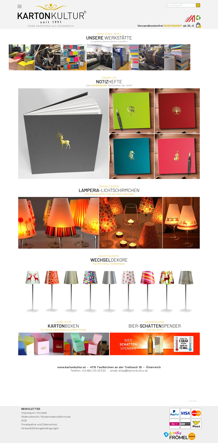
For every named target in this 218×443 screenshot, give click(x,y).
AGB (24, 420)
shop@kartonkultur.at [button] (133, 370)
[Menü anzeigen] (20, 6)
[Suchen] (198, 5)
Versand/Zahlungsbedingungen (40, 428)
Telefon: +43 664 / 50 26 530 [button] (88, 370)
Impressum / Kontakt (34, 412)
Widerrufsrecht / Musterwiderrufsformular (46, 416)
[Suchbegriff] (181, 5)
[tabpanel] (159, 26)
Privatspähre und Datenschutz (39, 424)
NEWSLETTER (30, 408)
